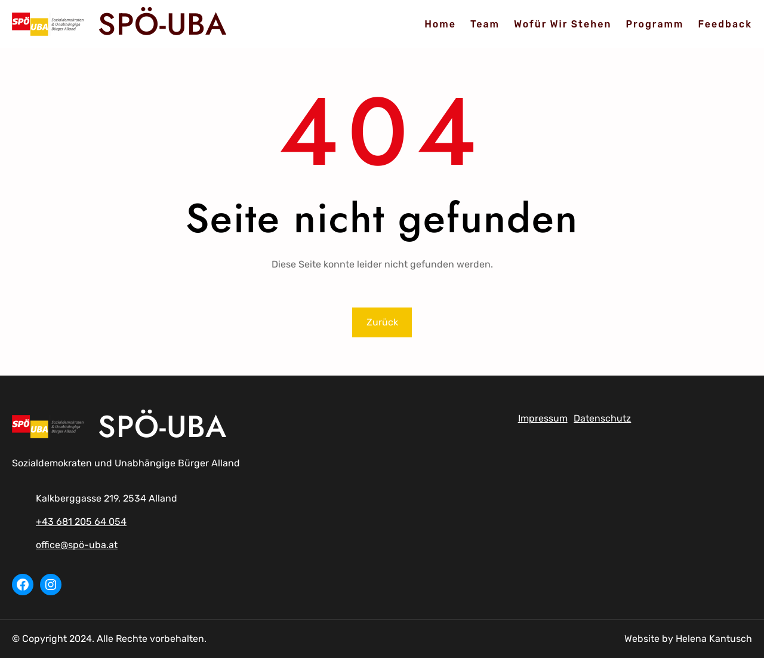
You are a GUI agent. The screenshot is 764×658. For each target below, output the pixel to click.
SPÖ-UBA (162, 24)
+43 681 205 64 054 (81, 521)
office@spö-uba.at (77, 545)
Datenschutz (602, 418)
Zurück (382, 322)
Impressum (543, 418)
